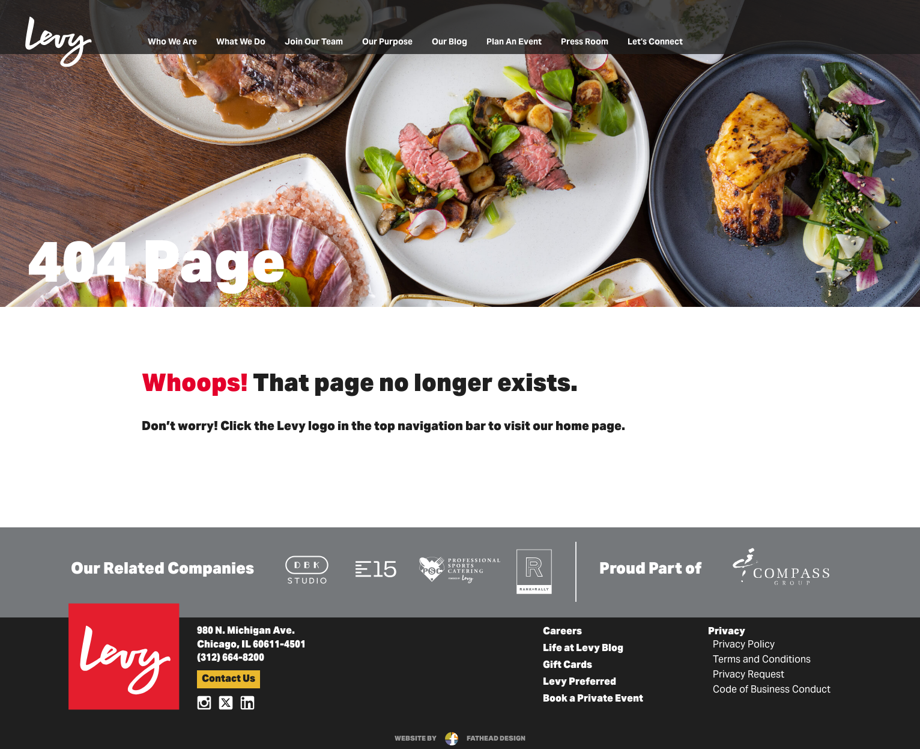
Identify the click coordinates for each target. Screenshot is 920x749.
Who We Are (172, 42)
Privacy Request (748, 675)
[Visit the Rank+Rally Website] (535, 570)
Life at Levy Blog (583, 648)
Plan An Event (514, 42)
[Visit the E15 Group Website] (376, 568)
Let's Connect (655, 42)
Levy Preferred (579, 682)
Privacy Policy (744, 645)
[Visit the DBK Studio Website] (307, 569)
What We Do (240, 42)
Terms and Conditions (762, 660)
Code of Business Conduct (772, 690)
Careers (562, 632)
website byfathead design (460, 739)
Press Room (584, 42)
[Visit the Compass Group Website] (780, 564)
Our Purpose (387, 42)
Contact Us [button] (228, 679)
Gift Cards (567, 665)
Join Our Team (314, 42)
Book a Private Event (593, 699)
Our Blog (449, 42)
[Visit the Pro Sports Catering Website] (459, 569)
